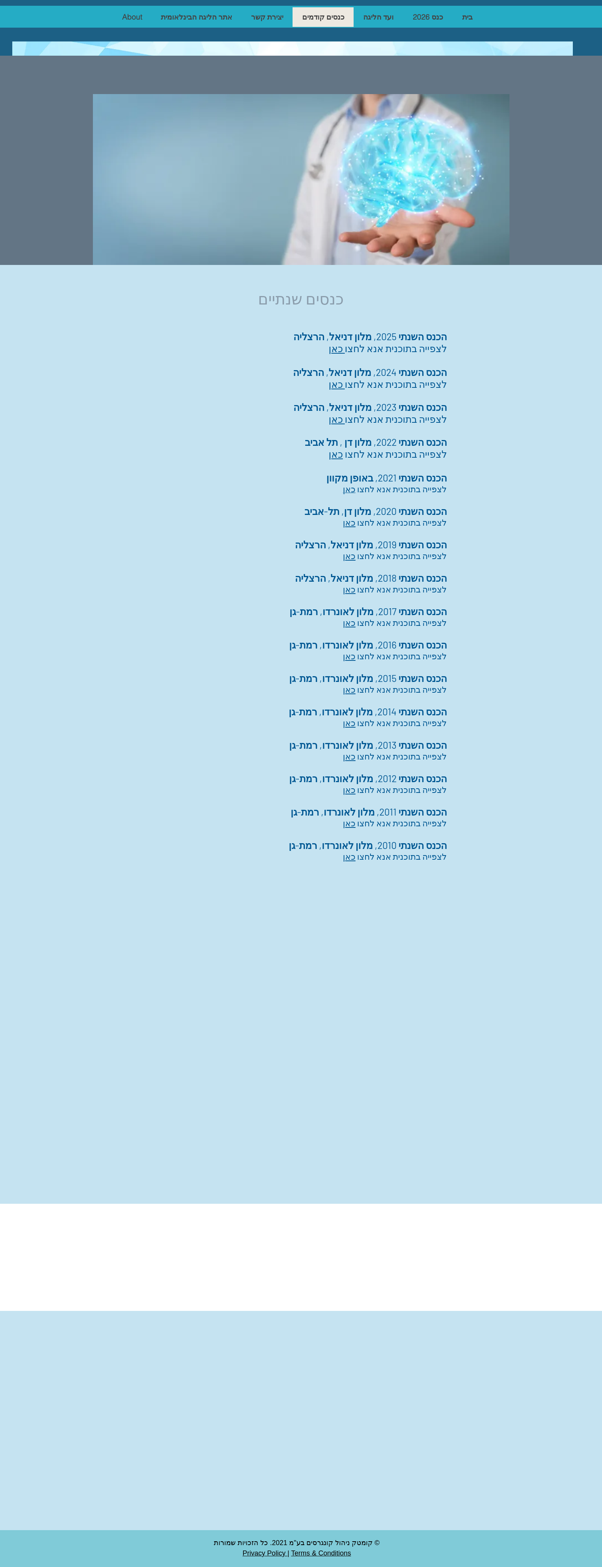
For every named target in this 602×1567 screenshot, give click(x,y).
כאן (349, 522)
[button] (427, 17)
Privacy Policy (265, 1553)
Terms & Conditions (321, 1553)
